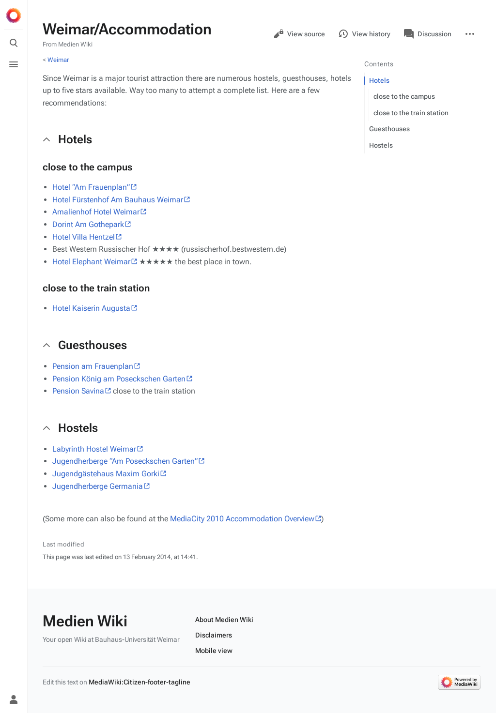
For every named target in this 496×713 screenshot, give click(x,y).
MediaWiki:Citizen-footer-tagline (139, 682)
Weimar (58, 59)
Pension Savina (78, 390)
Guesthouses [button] (92, 345)
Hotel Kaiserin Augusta (91, 308)
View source (299, 34)
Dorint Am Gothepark (88, 224)
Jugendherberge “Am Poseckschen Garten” (125, 461)
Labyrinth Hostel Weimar (94, 449)
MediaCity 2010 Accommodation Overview (242, 518)
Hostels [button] (78, 428)
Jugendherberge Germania (97, 486)
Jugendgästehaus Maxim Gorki (105, 473)
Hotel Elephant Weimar (91, 261)
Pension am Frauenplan (92, 366)
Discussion (427, 34)
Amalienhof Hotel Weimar (96, 211)
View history (364, 34)
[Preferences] (13, 678)
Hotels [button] (75, 139)
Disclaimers (213, 635)
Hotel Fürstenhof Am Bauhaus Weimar (117, 199)
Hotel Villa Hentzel (83, 237)
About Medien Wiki (224, 619)
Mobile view (213, 650)
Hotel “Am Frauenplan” (91, 187)
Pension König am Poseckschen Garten (119, 378)
